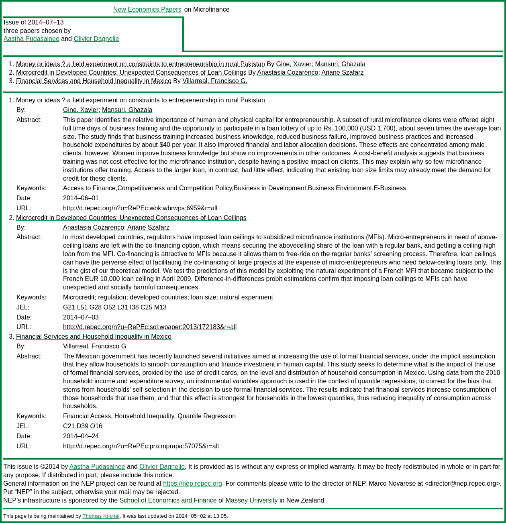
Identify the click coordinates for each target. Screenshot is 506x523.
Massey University (252, 500)
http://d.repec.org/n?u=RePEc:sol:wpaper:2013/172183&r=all (150, 327)
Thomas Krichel (100, 516)
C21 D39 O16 (82, 426)
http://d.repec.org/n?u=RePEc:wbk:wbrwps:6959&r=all (140, 208)
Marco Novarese (392, 483)
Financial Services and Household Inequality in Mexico (93, 80)
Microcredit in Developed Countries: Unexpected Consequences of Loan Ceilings (131, 72)
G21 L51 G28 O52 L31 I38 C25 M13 (115, 307)
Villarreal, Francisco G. (214, 80)
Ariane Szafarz (342, 72)
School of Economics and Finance (168, 500)
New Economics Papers (147, 9)
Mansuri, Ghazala (340, 64)
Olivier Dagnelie (96, 38)
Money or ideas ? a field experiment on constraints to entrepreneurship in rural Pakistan (140, 64)
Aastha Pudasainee (31, 38)
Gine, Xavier (293, 64)
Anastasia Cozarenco (287, 72)
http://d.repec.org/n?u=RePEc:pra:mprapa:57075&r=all (141, 446)
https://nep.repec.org (192, 483)
